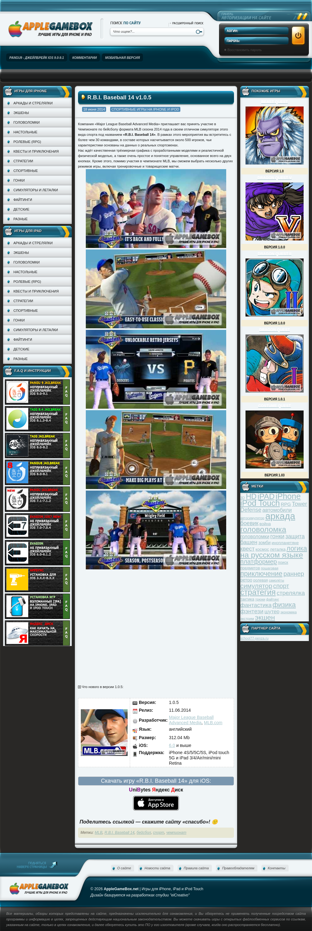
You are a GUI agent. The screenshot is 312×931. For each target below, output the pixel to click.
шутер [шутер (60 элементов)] (271, 612)
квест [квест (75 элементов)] (247, 548)
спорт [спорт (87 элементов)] (281, 585)
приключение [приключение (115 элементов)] (261, 573)
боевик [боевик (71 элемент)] (249, 523)
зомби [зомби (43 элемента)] (264, 542)
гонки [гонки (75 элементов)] (277, 536)
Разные (20, 219)
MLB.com (213, 722)
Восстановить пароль (244, 50)
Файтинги (22, 200)
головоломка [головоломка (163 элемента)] (263, 529)
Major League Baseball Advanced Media (191, 720)
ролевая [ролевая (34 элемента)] (260, 580)
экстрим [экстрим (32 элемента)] (247, 618)
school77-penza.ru (254, 638)
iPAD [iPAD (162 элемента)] (266, 496)
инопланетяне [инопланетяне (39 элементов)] (285, 542)
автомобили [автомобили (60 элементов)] (277, 510)
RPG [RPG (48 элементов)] (286, 504)
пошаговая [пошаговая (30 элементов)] (269, 568)
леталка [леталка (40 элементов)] (277, 549)
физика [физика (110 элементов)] (284, 605)
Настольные (25, 132)
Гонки (19, 180)
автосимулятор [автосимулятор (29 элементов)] (252, 518)
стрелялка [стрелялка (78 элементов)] (291, 593)
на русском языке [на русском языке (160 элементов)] (271, 555)
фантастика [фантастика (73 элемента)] (255, 605)
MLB (99, 832)
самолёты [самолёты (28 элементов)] (276, 580)
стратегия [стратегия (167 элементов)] (258, 592)
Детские (21, 209)
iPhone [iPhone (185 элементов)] (288, 496)
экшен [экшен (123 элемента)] (265, 617)
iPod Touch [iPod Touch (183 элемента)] (260, 503)
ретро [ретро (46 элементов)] (246, 579)
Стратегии (23, 161)
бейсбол (144, 832)
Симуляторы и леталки (35, 190)
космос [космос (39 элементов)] (262, 549)
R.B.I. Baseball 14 (119, 832)
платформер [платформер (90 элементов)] (258, 561)
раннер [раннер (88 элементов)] (293, 573)
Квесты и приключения (36, 151)
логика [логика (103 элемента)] (296, 548)
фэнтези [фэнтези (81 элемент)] (251, 611)
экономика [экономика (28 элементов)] (288, 612)
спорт (158, 832)
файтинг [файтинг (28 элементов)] (272, 599)
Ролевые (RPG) (27, 142)
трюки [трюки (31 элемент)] (260, 599)
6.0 (172, 745)
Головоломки (26, 122)
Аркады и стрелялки (33, 103)
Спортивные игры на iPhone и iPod (145, 109)
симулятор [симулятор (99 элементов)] (256, 585)
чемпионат (176, 832)
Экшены (21, 113)
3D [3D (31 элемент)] (242, 498)
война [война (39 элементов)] (265, 523)
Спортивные (25, 171)
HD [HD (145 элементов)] (251, 496)
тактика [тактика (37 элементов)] (247, 599)
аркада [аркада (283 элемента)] (280, 516)
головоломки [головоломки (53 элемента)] (254, 536)
